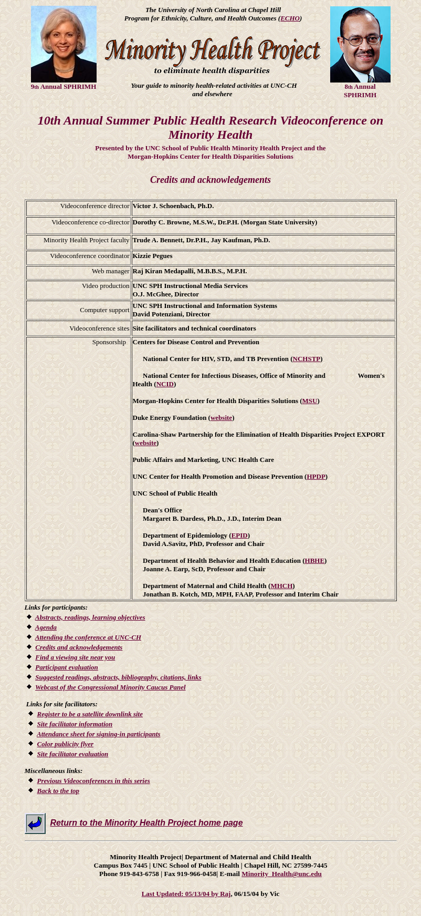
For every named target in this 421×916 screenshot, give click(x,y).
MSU (310, 401)
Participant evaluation (66, 667)
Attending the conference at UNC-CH (88, 637)
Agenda (46, 627)
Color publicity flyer (65, 744)
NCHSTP (307, 359)
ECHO (290, 18)
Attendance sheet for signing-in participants (98, 734)
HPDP (316, 476)
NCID (165, 384)
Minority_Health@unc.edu (281, 874)
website (221, 417)
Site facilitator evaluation (73, 754)
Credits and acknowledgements (78, 647)
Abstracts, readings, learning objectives (90, 617)
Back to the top (58, 791)
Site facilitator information (75, 724)
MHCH (281, 586)
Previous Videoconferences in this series (93, 781)
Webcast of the (110, 687)
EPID (239, 535)
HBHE (315, 560)
